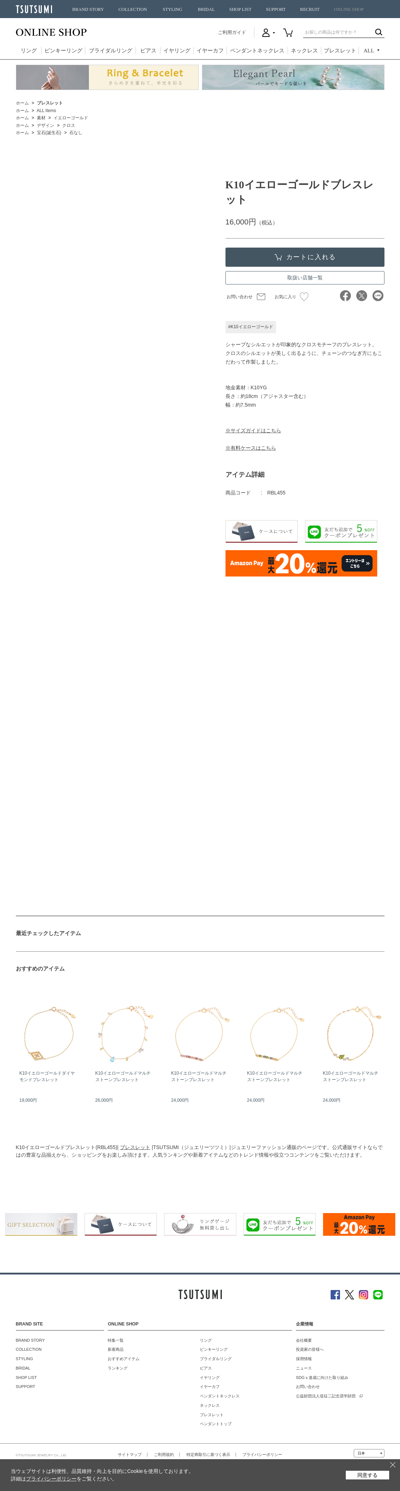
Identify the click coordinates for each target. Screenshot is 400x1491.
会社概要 (304, 1340)
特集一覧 (116, 1340)
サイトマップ (130, 1454)
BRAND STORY (88, 9)
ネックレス (304, 50)
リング (29, 50)
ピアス (148, 50)
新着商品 (116, 1349)
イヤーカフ (210, 50)
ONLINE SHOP (349, 9)
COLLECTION (133, 9)
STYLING (172, 9)
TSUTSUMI (34, 9)
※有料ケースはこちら (250, 448)
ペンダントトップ (216, 1424)
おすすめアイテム (123, 1359)
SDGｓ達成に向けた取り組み (322, 1377)
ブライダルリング (110, 50)
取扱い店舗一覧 (305, 277)
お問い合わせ (240, 296)
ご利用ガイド (232, 32)
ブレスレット (340, 50)
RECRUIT (309, 9)
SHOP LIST (240, 9)
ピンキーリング (63, 50)
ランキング (118, 1368)
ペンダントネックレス (257, 50)
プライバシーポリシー (262, 1454)
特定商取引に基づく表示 (208, 1454)
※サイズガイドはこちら (253, 430)
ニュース (304, 1368)
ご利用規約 (164, 1454)
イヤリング (176, 50)
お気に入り (291, 296)
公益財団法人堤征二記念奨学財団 (326, 1396)
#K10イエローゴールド (250, 326)
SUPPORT (276, 9)
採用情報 (304, 1359)
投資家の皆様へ (310, 1349)
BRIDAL (206, 9)
